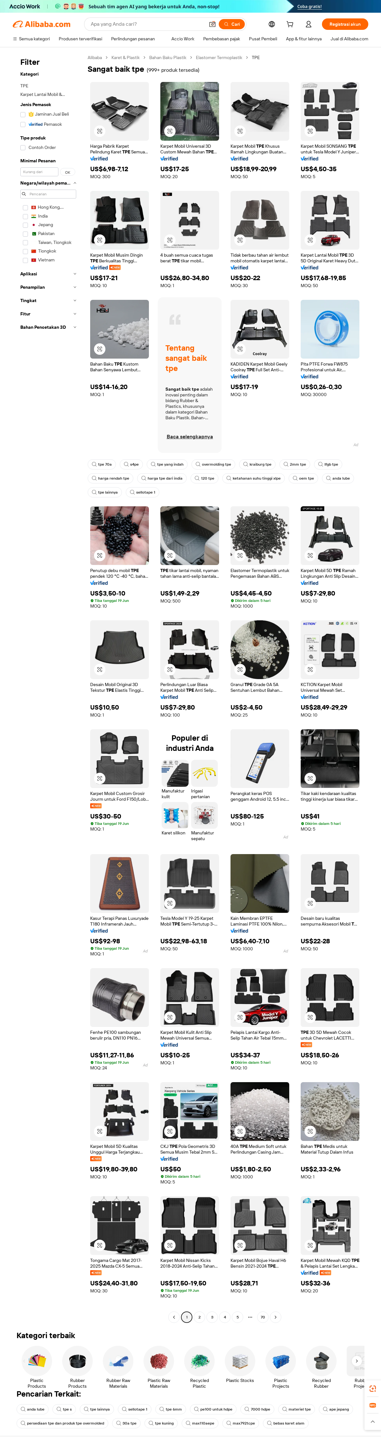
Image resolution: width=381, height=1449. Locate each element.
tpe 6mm (170, 1409)
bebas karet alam (285, 1423)
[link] (372, 1388)
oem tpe (303, 478)
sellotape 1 (142, 492)
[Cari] (232, 24)
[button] (212, 24)
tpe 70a (102, 464)
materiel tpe (296, 1409)
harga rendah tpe (110, 478)
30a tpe (126, 1423)
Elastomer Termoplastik (219, 57)
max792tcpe (240, 1423)
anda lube (338, 478)
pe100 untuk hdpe (213, 1409)
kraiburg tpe (257, 464)
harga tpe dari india (162, 478)
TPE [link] (256, 57)
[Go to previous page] (174, 1317)
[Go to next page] (275, 1317)
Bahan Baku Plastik (167, 57)
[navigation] (48, 688)
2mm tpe (295, 464)
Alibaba (95, 57)
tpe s (64, 1409)
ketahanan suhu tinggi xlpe (253, 478)
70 (263, 1317)
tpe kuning (161, 1423)
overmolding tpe (213, 464)
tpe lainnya (105, 492)
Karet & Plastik (125, 57)
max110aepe (200, 1423)
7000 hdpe (257, 1409)
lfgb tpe (328, 464)
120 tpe (204, 478)
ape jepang (336, 1409)
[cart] (291, 25)
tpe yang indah (167, 464)
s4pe (131, 464)
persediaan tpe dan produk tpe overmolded (62, 1423)
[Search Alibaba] (147, 24)
